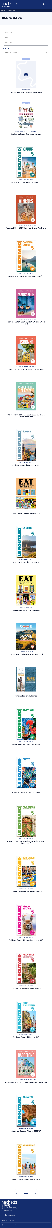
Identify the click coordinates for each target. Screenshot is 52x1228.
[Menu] (46, 4)
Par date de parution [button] (11, 52)
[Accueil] (9, 4)
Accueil (3, 10)
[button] (10, 32)
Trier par (6, 48)
